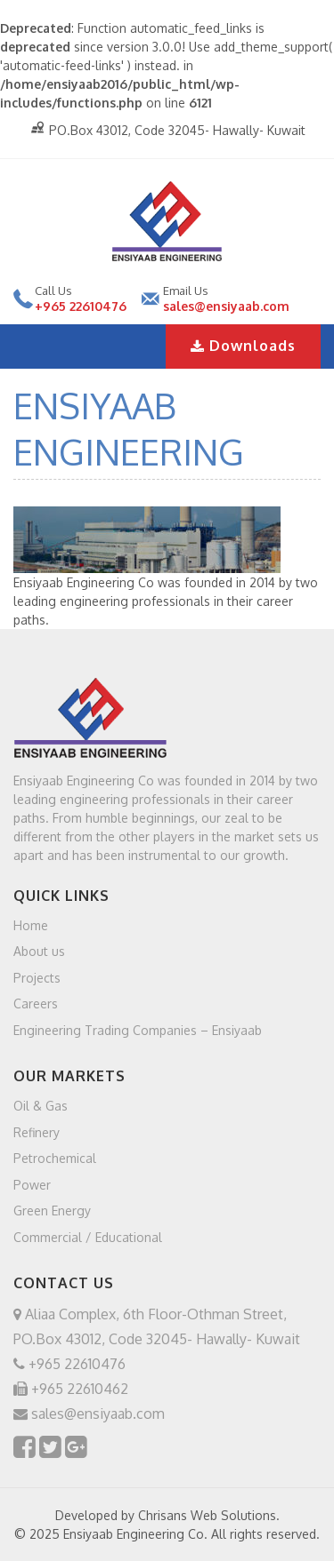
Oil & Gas (40, 1105)
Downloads (243, 345)
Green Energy (52, 1210)
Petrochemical (54, 1158)
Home (30, 924)
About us (39, 951)
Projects (37, 976)
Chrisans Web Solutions (207, 1515)
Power (32, 1183)
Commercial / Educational (87, 1236)
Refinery (36, 1131)
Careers (35, 1003)
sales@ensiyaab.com (226, 306)
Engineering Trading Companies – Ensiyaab (137, 1029)
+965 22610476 (80, 306)
